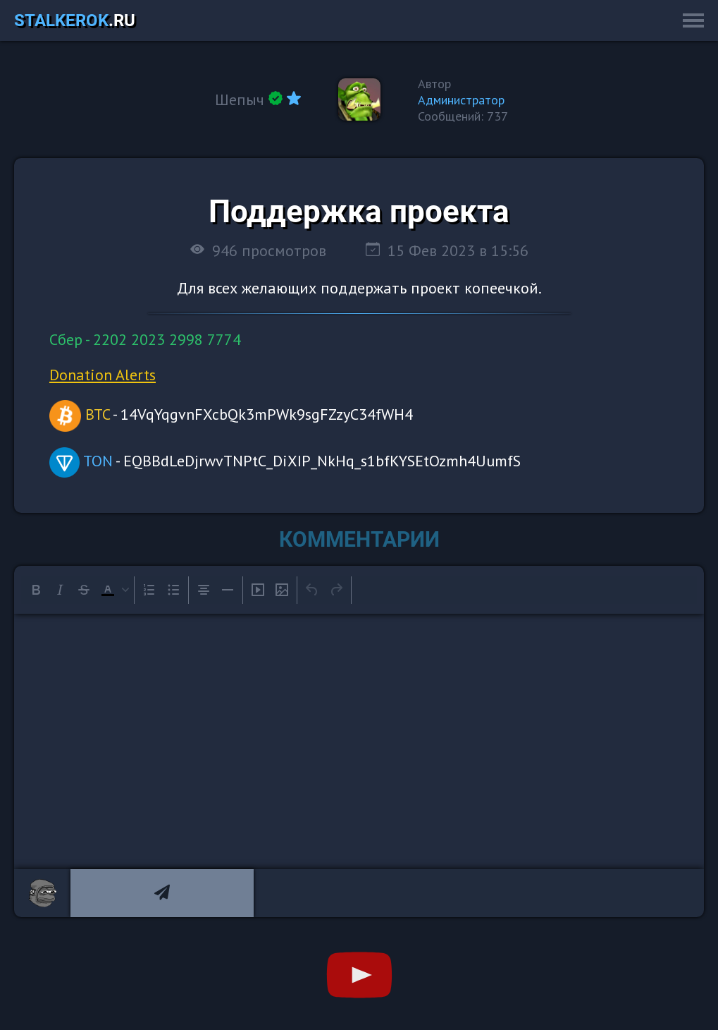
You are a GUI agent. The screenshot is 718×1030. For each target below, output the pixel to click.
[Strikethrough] (84, 590)
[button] (113, 590)
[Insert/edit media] (258, 590)
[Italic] (60, 590)
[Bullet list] (173, 590)
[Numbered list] (149, 590)
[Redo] (336, 590)
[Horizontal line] (228, 590)
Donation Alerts (102, 374)
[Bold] (36, 590)
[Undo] (312, 590)
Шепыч (239, 99)
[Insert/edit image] (282, 590)
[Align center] (204, 590)
